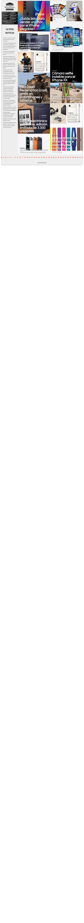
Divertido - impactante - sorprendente (10, 22)
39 (75, 157)
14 (15, 157)
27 (46, 157)
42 (82, 157)
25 (41, 157)
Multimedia (6, 15)
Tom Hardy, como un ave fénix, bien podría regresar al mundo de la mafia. (9, 77)
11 (8, 157)
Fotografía (5, 12)
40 (77, 157)
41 (80, 157)
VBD (6, 18)
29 (51, 157)
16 (20, 157)
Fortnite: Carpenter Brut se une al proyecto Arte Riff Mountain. (9, 39)
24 (39, 157)
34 (63, 157)
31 (56, 157)
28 (48, 157)
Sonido (14, 12)
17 (22, 157)
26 (44, 157)
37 (70, 157)
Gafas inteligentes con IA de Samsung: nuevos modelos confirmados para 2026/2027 (9, 109)
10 (5, 157)
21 (32, 157)
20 (29, 157)
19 (27, 157)
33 (60, 157)
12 (10, 157)
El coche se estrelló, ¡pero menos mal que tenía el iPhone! (9, 53)
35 (65, 157)
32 (58, 157)
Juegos (14, 18)
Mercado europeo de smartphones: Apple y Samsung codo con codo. (9, 71)
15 (17, 157)
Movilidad (14, 15)
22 (34, 157)
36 (68, 157)
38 (72, 157)
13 (12, 157)
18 (24, 157)
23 (36, 157)
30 (53, 157)
